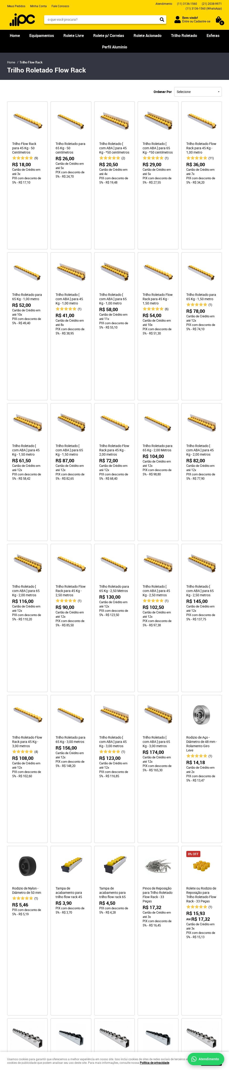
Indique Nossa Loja (20, 964)
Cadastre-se (202, 21)
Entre (185, 21)
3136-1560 (187, 3)
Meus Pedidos (16, 6)
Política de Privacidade (78, 973)
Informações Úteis (78, 937)
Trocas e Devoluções (77, 964)
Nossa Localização (20, 959)
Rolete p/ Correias (108, 35)
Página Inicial (16, 944)
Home (15, 35)
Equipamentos (41, 35)
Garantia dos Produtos (78, 959)
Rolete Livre (73, 35)
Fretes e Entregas (74, 954)
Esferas (213, 35)
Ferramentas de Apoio (26, 983)
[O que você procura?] (162, 19)
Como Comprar (73, 944)
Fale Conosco (60, 6)
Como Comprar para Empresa (82, 949)
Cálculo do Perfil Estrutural (24, 995)
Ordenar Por (163, 91)
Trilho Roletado (184, 35)
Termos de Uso (73, 978)
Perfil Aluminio (114, 47)
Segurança (70, 968)
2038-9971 (212, 3)
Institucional (18, 937)
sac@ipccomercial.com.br (135, 964)
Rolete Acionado (147, 35)
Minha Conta (38, 6)
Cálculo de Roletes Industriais (27, 991)
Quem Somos (16, 949)
